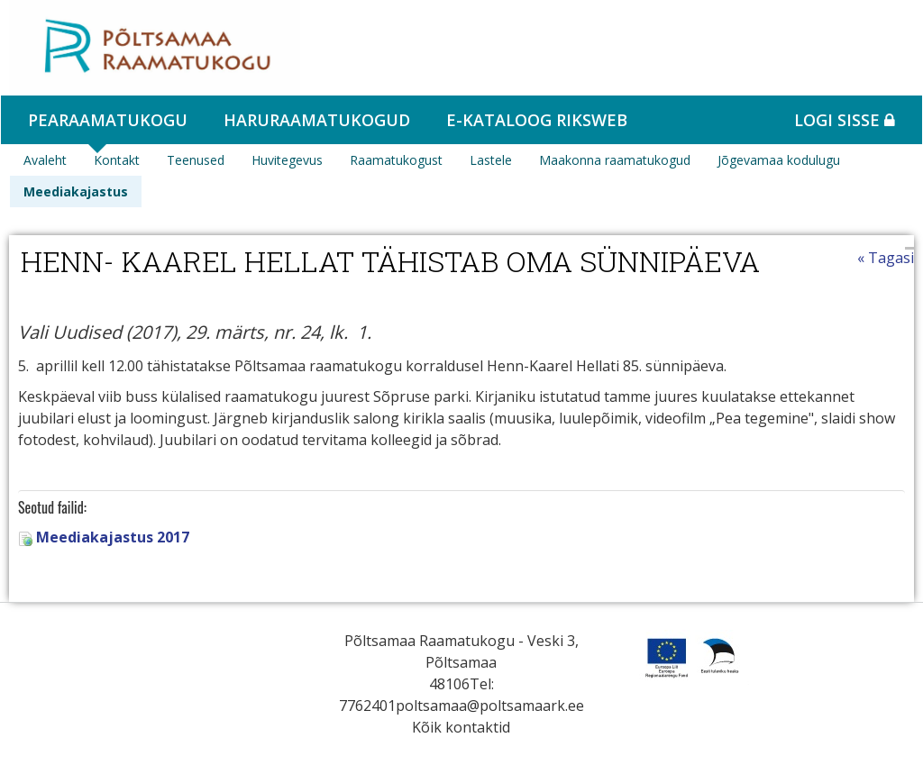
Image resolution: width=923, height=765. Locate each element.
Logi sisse (844, 120)
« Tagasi (885, 258)
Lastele (491, 159)
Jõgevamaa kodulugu (778, 159)
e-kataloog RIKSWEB (536, 120)
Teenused (195, 159)
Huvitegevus (287, 159)
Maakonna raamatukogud (614, 159)
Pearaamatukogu (107, 120)
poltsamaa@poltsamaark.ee (490, 705)
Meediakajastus (75, 191)
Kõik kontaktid (461, 727)
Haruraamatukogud (317, 120)
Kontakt (117, 159)
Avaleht (45, 159)
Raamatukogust (396, 159)
